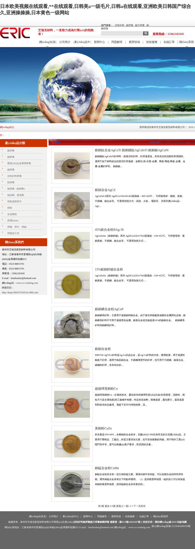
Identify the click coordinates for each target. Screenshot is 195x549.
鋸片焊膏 (140, 25)
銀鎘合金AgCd (105, 190)
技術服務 (151, 42)
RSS (174, 522)
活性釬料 (119, 25)
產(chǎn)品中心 (82, 44)
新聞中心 (99, 42)
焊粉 (192, 142)
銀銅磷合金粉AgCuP (109, 309)
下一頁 (137, 506)
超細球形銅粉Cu (106, 388)
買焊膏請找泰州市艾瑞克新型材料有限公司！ (166, 127)
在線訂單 (169, 42)
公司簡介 (64, 42)
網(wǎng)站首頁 (47, 44)
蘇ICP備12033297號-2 (130, 522)
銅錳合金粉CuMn (107, 468)
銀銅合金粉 (103, 349)
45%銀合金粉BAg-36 (109, 229)
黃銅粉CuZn (103, 428)
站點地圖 (182, 522)
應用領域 (134, 42)
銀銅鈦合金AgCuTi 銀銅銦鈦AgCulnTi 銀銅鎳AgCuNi (132, 150)
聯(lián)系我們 (186, 44)
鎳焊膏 (129, 25)
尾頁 (143, 506)
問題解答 (117, 42)
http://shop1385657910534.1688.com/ (20, 292)
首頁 (164, 142)
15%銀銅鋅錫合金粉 (109, 269)
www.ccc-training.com (27, 283)
